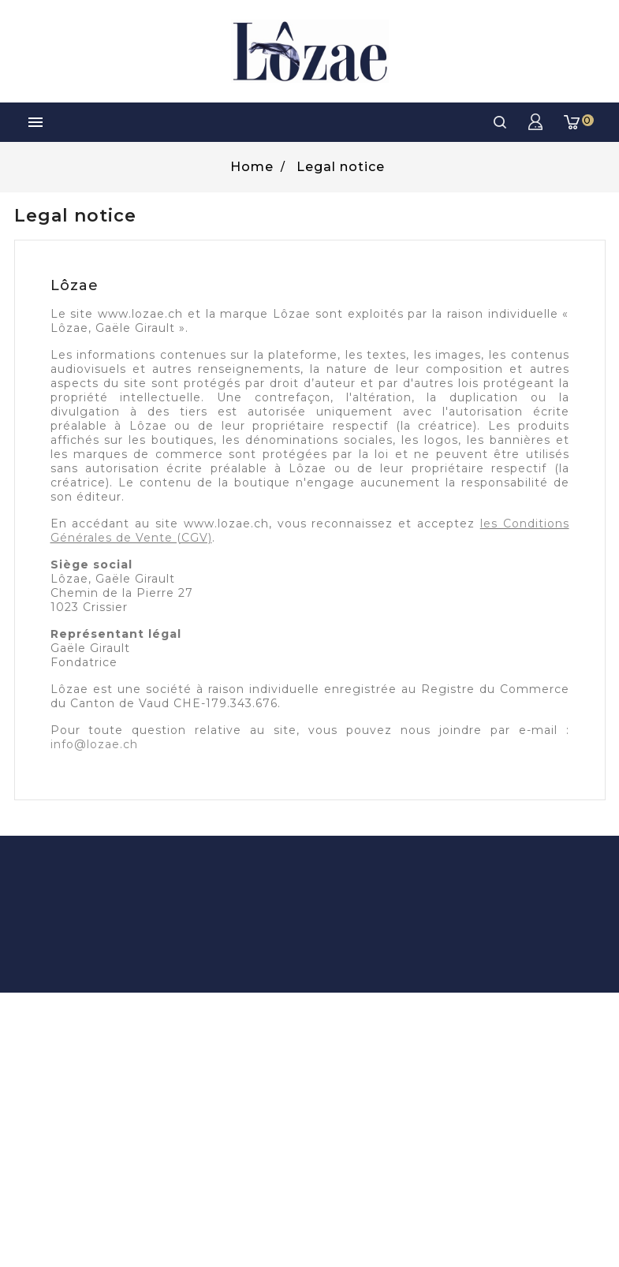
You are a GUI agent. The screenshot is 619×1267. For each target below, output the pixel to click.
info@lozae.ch (94, 744)
